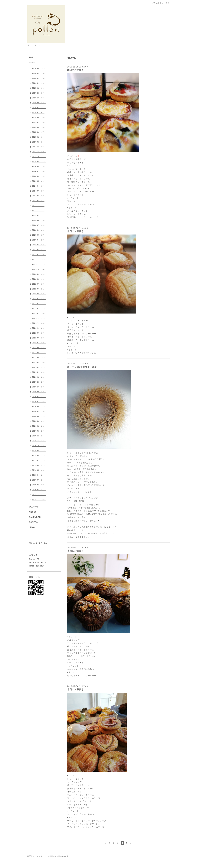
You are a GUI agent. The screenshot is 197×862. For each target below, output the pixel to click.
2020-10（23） (39, 387)
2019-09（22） (39, 450)
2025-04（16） (39, 127)
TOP (31, 57)
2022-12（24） (39, 259)
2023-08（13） (39, 220)
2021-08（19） (39, 338)
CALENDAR (35, 517)
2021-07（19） (39, 343)
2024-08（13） (39, 166)
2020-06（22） (39, 406)
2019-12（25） (39, 436)
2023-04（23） (39, 240)
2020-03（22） (39, 421)
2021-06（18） (39, 348)
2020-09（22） (39, 392)
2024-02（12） (39, 196)
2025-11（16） (39, 93)
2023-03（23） (39, 245)
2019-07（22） (39, 460)
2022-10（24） (39, 269)
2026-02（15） (39, 78)
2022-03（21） (39, 304)
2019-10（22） (39, 446)
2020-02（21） (39, 426)
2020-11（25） (39, 382)
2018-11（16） (39, 499)
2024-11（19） (39, 152)
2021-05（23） (39, 352)
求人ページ (34, 507)
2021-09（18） (39, 333)
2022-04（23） (39, 299)
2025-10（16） (39, 98)
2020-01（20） (39, 431)
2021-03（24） (39, 362)
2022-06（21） (39, 289)
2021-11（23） (39, 323)
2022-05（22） (39, 294)
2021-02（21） (39, 367)
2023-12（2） (38, 206)
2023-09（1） (38, 215)
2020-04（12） (39, 416)
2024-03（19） (39, 191)
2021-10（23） (39, 328)
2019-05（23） (39, 470)
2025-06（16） (39, 117)
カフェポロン (40, 856)
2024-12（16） (39, 147)
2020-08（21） (39, 397)
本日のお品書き (75, 70)
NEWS (32, 62)
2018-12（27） (39, 495)
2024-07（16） (39, 171)
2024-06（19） (39, 176)
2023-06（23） (39, 230)
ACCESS (33, 522)
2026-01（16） (39, 83)
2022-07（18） (39, 284)
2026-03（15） (39, 73)
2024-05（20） (39, 181)
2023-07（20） (39, 225)
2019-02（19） (39, 485)
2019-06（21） (39, 465)
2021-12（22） (39, 318)
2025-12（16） (39, 88)
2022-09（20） (39, 274)
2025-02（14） (39, 137)
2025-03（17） (39, 132)
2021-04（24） (39, 357)
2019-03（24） (39, 480)
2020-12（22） (39, 377)
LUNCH (32, 527)
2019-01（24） (39, 490)
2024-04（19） (39, 186)
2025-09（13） (39, 103)
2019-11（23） (39, 441)
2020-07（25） (39, 401)
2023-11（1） (38, 210)
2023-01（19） (39, 255)
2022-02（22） (39, 308)
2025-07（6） (38, 112)
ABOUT (33, 512)
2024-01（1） (38, 201)
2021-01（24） (39, 372)
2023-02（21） (39, 250)
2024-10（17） (39, 157)
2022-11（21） (39, 264)
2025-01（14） (39, 142)
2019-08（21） (39, 455)
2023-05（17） (39, 235)
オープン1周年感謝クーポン (82, 367)
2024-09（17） (39, 161)
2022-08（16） (39, 279)
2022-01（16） (39, 313)
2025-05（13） (39, 122)
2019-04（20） (39, 475)
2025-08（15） (39, 108)
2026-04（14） (39, 68)
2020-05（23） (39, 411)
